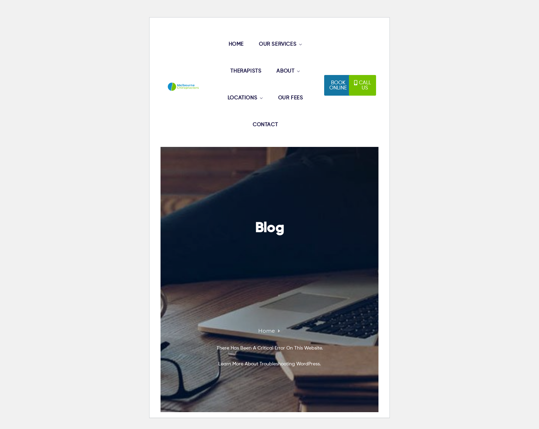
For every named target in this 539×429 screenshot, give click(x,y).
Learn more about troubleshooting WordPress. (269, 364)
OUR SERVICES (277, 44)
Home (266, 331)
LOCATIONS (242, 97)
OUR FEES (290, 97)
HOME (236, 44)
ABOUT (285, 71)
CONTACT (265, 124)
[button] (338, 85)
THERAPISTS (245, 71)
